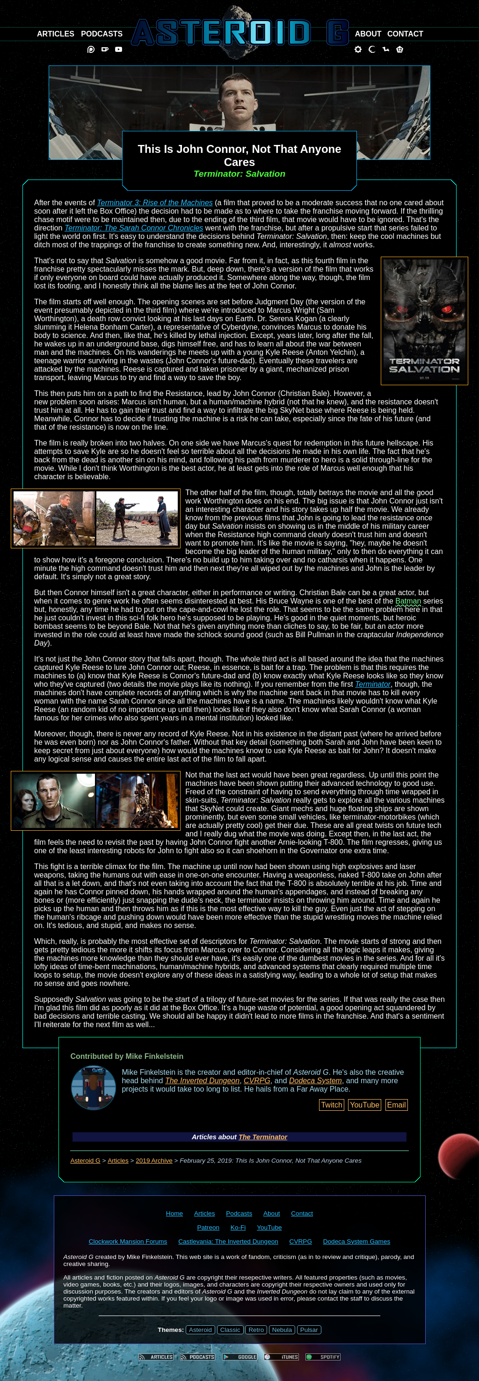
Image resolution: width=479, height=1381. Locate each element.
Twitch (331, 1105)
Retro (256, 1329)
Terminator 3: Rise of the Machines (155, 203)
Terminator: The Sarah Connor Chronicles (134, 228)
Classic (230, 1329)
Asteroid (200, 1329)
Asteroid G (85, 1160)
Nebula (282, 1329)
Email (396, 1105)
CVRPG (257, 1081)
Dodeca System (315, 1081)
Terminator (373, 684)
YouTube (364, 1105)
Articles (118, 1160)
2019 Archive (154, 1160)
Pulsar (309, 1329)
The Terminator (263, 1137)
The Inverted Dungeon (202, 1081)
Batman (408, 601)
